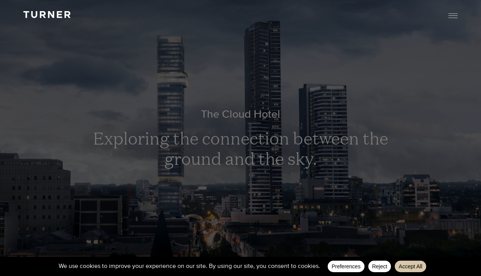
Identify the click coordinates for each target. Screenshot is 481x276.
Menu (453, 15)
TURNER (46, 14)
